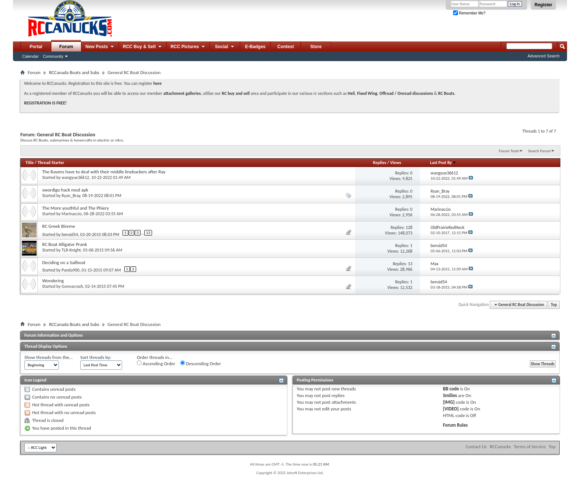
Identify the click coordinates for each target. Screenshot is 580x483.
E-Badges (255, 46)
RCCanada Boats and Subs (74, 72)
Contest (285, 46)
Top (554, 304)
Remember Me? (469, 13)
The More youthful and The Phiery (75, 208)
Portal (36, 46)
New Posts (100, 47)
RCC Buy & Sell (142, 47)
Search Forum (539, 151)
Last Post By (443, 162)
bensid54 (70, 234)
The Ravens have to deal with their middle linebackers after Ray (103, 171)
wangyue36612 (75, 177)
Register (543, 4)
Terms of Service (530, 446)
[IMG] (449, 402)
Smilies (450, 395)
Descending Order (200, 363)
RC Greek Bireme (58, 226)
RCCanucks (500, 446)
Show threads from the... (48, 357)
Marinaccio (72, 213)
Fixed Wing (367, 93)
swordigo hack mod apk (65, 190)
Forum (66, 46)
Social (225, 47)
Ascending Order (156, 363)
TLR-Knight (71, 250)
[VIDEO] (451, 409)
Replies (379, 162)
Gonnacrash (72, 286)
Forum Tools (509, 151)
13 (148, 232)
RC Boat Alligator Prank (64, 244)
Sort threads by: (95, 357)
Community (53, 56)
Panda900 (71, 270)
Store (316, 46)
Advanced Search (543, 56)
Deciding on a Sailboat (63, 262)
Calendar (30, 56)
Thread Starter (51, 162)
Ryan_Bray (71, 195)
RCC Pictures (188, 47)
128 (409, 227)
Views (395, 162)
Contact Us (476, 446)
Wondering (53, 280)
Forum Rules (455, 425)
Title (30, 162)
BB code (451, 389)
